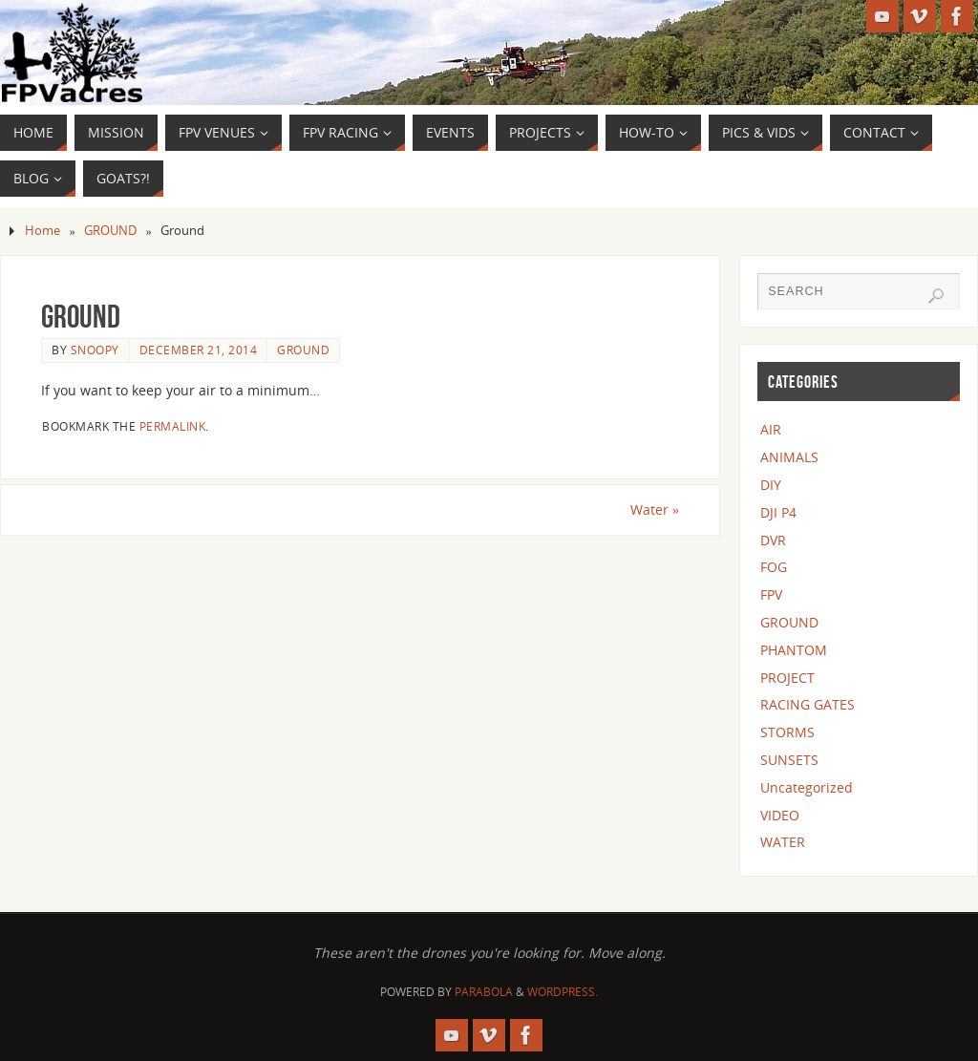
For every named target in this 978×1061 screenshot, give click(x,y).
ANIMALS (789, 457)
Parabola (484, 992)
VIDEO (779, 815)
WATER (782, 842)
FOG (773, 567)
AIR (770, 429)
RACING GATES (807, 704)
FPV (771, 594)
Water (654, 509)
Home (42, 231)
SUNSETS (789, 760)
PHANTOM (793, 650)
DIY (770, 485)
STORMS (787, 732)
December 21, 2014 (198, 349)
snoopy (95, 349)
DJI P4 (778, 512)
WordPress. (562, 992)
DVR (773, 540)
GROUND (110, 231)
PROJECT (787, 677)
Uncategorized (806, 787)
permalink (172, 426)
